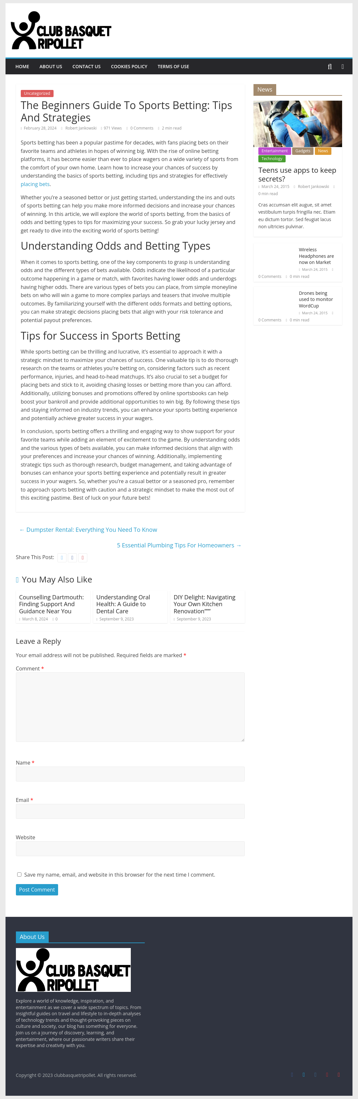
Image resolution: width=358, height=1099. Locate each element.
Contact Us (86, 66)
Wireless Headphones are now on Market (316, 255)
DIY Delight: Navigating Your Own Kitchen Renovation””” (204, 604)
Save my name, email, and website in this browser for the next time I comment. (119, 874)
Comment (30, 668)
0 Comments (139, 128)
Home (22, 66)
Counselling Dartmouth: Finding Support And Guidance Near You (51, 604)
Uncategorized (37, 93)
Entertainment (275, 151)
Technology (272, 158)
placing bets (35, 184)
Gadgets (302, 151)
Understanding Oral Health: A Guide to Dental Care (123, 604)
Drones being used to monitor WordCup (316, 299)
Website (25, 837)
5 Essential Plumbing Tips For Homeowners (179, 545)
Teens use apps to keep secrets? (297, 174)
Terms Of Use (173, 66)
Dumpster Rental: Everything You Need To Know (88, 529)
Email (24, 800)
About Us (51, 66)
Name (25, 762)
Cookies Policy (129, 66)
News (323, 151)
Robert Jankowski (81, 128)
